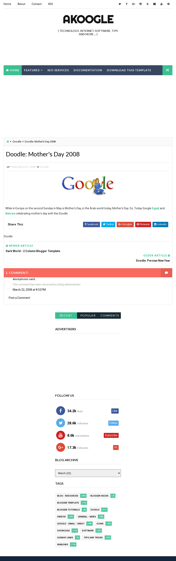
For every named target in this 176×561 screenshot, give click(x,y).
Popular (88, 306)
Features (32, 69)
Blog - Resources (67, 486)
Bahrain (10, 213)
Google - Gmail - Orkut (70, 514)
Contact (37, 4)
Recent (66, 306)
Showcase (63, 521)
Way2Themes (38, 554)
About (21, 4)
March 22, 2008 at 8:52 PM (29, 280)
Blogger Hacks (99, 486)
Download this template (129, 69)
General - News (87, 507)
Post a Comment (19, 288)
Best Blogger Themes (81, 554)
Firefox (61, 507)
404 (50, 4)
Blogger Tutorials (68, 500)
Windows (62, 535)
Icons (100, 514)
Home (7, 4)
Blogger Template (68, 493)
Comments (110, 306)
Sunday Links (65, 528)
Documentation (88, 69)
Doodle (17, 141)
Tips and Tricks (93, 528)
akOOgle (88, 19)
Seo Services (58, 69)
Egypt (155, 208)
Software (88, 521)
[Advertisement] (88, 51)
